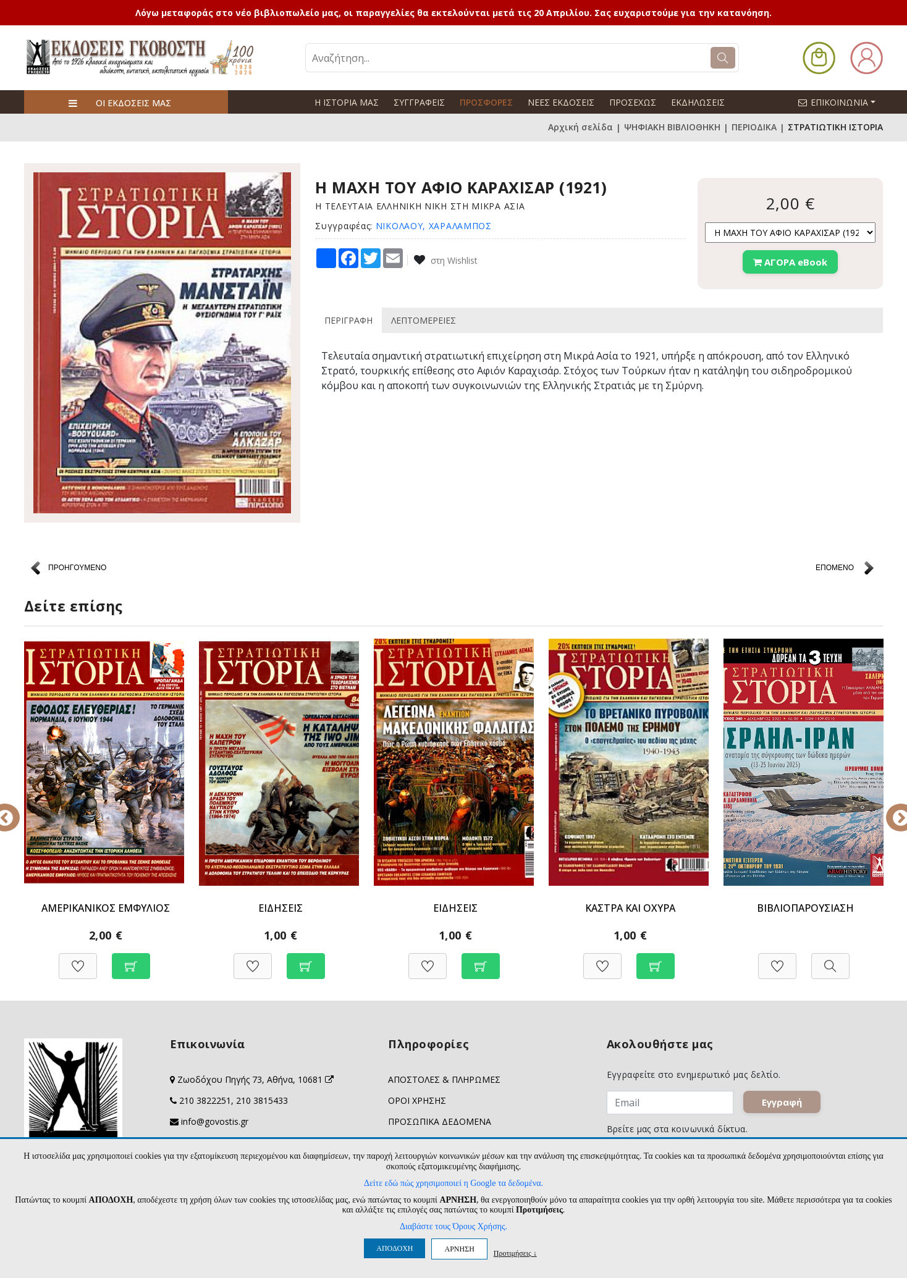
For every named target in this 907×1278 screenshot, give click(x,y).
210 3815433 (262, 1100)
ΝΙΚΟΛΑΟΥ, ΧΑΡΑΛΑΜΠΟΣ (434, 226)
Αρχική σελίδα (580, 127)
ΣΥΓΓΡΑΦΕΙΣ (419, 102)
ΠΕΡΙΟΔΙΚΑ (754, 127)
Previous (15, 809)
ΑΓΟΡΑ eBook (790, 262)
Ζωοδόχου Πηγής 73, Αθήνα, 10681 (255, 1079)
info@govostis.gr (214, 1121)
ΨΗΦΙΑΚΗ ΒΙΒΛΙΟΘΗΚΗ (672, 127)
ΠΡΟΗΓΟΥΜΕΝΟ (77, 567)
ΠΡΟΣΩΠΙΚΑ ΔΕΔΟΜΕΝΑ (439, 1121)
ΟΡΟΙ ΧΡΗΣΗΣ (417, 1100)
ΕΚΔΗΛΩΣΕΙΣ (698, 102)
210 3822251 (205, 1100)
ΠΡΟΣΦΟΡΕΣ (486, 102)
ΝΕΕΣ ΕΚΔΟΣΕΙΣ (561, 102)
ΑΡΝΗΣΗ (459, 1249)
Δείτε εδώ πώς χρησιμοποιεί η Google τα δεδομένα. (453, 1183)
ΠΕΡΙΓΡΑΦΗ (348, 320)
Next (892, 809)
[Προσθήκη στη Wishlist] (78, 959)
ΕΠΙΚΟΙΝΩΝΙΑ (842, 101)
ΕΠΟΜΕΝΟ (835, 567)
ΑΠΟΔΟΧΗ (394, 1248)
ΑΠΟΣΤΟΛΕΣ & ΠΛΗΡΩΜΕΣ (444, 1079)
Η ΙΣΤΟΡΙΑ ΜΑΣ (346, 102)
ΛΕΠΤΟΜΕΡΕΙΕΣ (423, 320)
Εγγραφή (783, 1103)
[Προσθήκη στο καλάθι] (131, 959)
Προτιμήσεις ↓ (515, 1253)
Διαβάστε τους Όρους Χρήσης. (453, 1226)
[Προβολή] (830, 959)
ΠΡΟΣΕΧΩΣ (632, 102)
